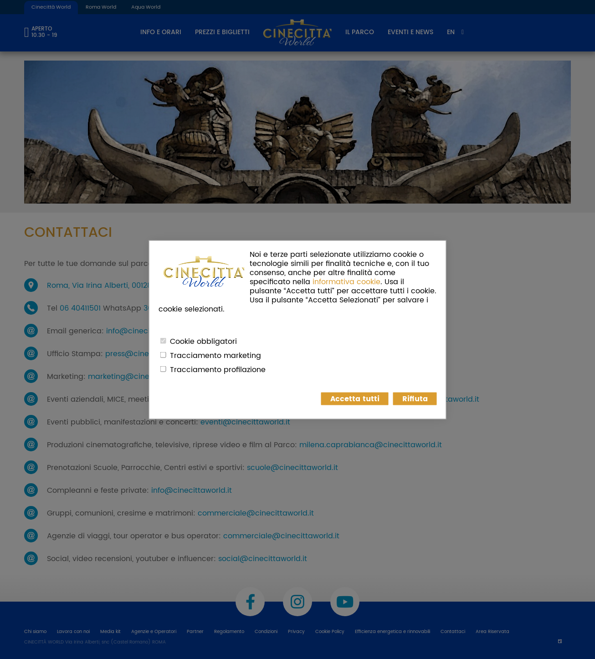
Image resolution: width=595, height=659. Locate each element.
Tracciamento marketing (215, 355)
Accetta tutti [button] (355, 398)
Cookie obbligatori (203, 341)
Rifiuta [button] (415, 398)
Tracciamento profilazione (218, 369)
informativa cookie (346, 281)
